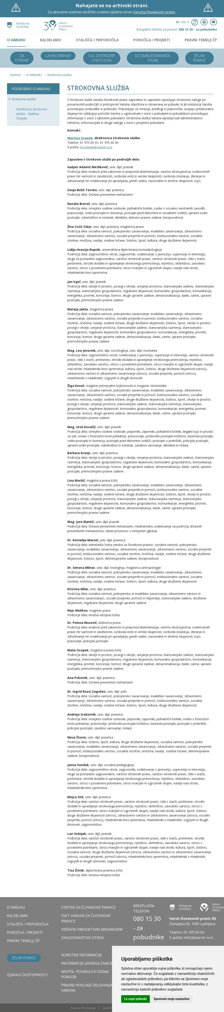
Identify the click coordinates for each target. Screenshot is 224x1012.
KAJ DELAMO (50, 40)
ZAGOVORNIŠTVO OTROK (82, 937)
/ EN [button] (181, 22)
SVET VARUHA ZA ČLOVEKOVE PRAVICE (86, 918)
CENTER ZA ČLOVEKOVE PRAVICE (88, 907)
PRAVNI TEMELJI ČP (201, 40)
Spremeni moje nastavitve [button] (171, 999)
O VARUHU (16, 40)
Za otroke (22, 58)
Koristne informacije (81, 955)
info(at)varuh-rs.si (198, 937)
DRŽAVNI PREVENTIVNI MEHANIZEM (91, 929)
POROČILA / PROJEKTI (151, 40)
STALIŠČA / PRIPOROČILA (97, 40)
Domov (15, 75)
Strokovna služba (59, 75)
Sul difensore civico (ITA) (102, 58)
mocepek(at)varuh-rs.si (96, 147)
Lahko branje (58, 55)
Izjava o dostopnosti (27, 974)
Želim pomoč (199, 58)
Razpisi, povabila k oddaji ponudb (85, 974)
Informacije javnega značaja (88, 963)
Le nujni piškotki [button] (135, 999)
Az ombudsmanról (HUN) (153, 58)
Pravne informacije (83, 1007)
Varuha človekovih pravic (154, 11)
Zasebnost (109, 1007)
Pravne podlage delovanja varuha (86, 988)
